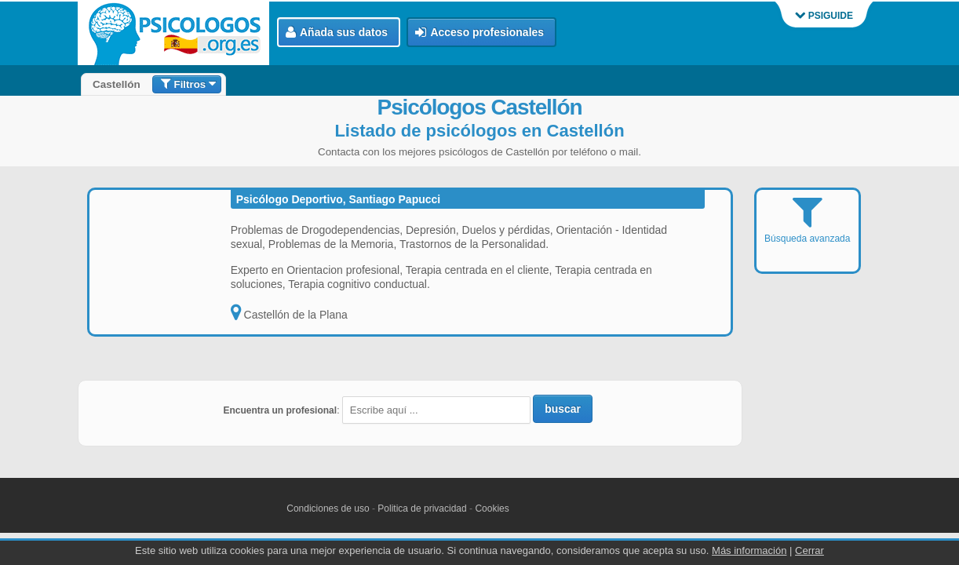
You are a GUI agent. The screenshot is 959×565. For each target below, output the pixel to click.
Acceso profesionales (479, 32)
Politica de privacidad (421, 508)
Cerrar (809, 550)
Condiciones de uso (327, 508)
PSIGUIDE (824, 15)
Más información (749, 550)
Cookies (492, 508)
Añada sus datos (337, 32)
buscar (563, 409)
